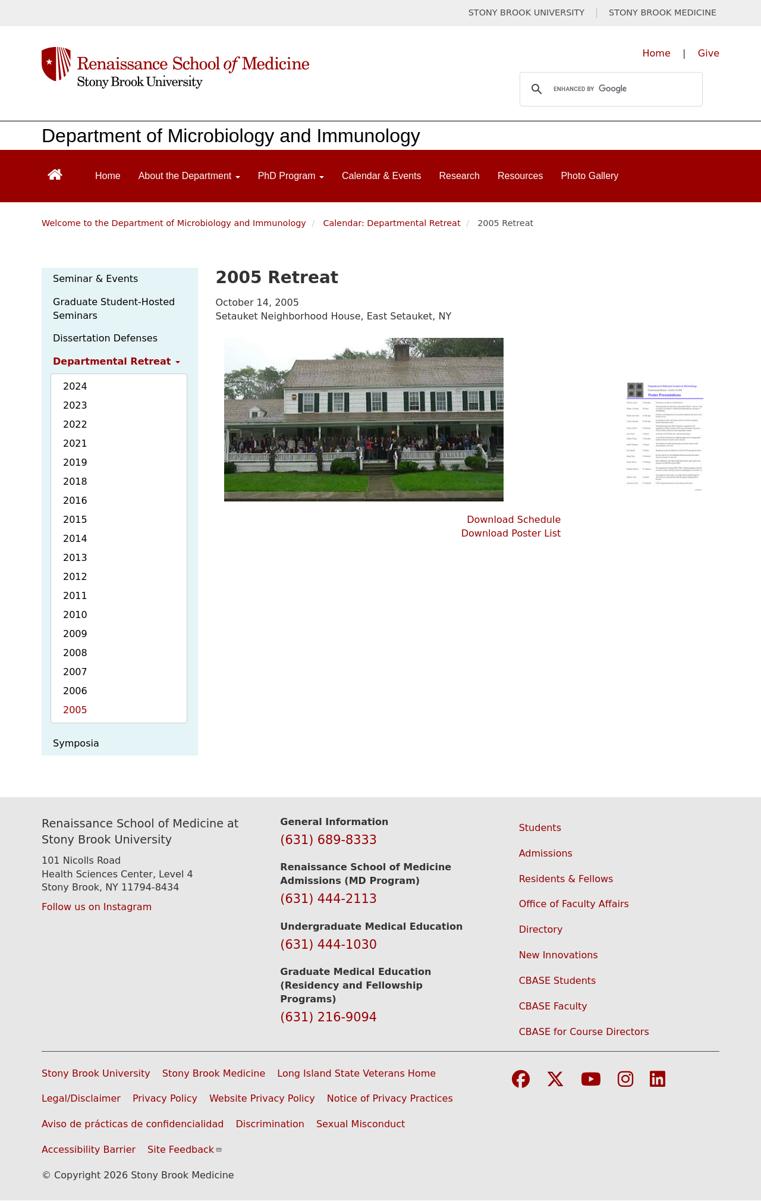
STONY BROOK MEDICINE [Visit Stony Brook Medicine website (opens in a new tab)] (662, 12)
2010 (75, 614)
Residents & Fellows (566, 879)
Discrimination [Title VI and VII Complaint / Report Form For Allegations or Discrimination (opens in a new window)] (269, 1124)
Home (657, 53)
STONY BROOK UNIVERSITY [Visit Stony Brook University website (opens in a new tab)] (526, 12)
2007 (75, 672)
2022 (75, 424)
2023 (75, 405)
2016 (75, 500)
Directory (541, 929)
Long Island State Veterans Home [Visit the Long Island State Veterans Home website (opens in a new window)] (356, 1073)
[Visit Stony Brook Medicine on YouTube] (591, 1080)
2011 (75, 595)
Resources (520, 176)
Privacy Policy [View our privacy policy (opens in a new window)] (165, 1098)
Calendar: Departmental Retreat (391, 223)
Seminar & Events (95, 278)
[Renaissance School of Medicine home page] (258, 68)
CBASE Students (557, 980)
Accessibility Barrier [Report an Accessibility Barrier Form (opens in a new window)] (89, 1149)
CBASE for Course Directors (584, 1031)
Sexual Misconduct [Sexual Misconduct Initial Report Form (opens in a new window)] (360, 1124)
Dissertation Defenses (105, 338)
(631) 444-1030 (328, 944)
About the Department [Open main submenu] (189, 176)
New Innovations (558, 955)
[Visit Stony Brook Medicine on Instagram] (625, 1080)
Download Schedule (514, 519)
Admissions (546, 853)
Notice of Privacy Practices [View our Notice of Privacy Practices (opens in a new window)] (390, 1098)
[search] (609, 89)
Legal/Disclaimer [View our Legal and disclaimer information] (81, 1098)
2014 (75, 538)
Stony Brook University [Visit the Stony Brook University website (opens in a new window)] (96, 1073)
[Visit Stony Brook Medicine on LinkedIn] (657, 1080)
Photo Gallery (589, 176)
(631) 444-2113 (328, 899)
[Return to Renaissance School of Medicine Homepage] (55, 173)
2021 (75, 443)
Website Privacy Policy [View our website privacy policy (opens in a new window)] (262, 1098)
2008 (75, 652)
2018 (75, 481)
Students (540, 827)
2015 (75, 519)
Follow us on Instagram (97, 906)
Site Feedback (184, 1149)
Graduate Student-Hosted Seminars (114, 308)
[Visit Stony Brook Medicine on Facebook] (521, 1080)
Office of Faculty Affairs (574, 904)
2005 (75, 710)
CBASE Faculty (553, 1006)
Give (708, 53)
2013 (75, 557)
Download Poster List (511, 533)
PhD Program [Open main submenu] (291, 176)
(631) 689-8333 (328, 840)
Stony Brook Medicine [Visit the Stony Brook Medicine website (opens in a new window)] (214, 1073)
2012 (75, 576)
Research (459, 176)
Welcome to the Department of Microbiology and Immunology (174, 223)
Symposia (76, 743)
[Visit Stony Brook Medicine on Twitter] (555, 1080)
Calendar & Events (381, 176)
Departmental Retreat (116, 361)
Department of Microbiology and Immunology (231, 135)
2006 (75, 691)
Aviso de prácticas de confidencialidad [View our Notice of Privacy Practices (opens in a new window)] (133, 1124)
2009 (75, 633)
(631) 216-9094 (328, 1017)
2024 (75, 386)
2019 (75, 462)
